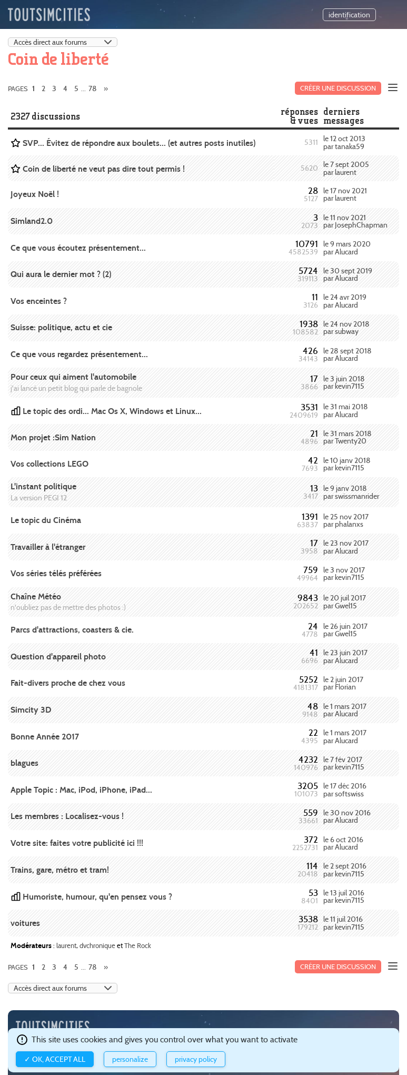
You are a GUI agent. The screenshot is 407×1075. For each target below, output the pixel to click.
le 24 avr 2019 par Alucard (344, 300)
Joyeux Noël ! (35, 194)
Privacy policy (196, 1059)
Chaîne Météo (36, 596)
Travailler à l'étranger (48, 547)
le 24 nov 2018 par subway (346, 327)
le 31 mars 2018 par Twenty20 (347, 437)
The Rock (137, 945)
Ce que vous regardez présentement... (79, 354)
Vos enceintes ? (39, 301)
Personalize (130, 1059)
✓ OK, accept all (54, 1059)
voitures (25, 923)
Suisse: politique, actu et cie (61, 327)
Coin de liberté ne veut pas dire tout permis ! (104, 169)
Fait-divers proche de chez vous (68, 683)
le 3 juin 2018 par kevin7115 (344, 382)
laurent (66, 945)
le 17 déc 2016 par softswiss (344, 789)
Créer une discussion (338, 88)
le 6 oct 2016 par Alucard (343, 843)
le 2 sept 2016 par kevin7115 (344, 869)
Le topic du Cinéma (46, 520)
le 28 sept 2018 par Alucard (347, 354)
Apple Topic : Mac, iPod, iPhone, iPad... (81, 790)
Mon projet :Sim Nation (53, 437)
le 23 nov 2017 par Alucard (346, 546)
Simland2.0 (32, 221)
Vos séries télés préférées (56, 573)
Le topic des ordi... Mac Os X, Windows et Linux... (112, 411)
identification (349, 14)
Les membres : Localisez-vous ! (67, 816)
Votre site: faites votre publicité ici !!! (77, 843)
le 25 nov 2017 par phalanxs (346, 520)
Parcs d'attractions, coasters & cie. (72, 630)
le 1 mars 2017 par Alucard (344, 710)
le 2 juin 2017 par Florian (343, 683)
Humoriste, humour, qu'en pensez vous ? (97, 897)
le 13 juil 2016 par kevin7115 (343, 896)
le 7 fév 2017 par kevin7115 (343, 763)
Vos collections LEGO (49, 464)
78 (92, 88)
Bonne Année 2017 (45, 737)
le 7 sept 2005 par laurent (346, 168)
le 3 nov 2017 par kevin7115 (344, 573)
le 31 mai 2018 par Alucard (345, 410)
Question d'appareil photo (58, 657)
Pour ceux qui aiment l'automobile (73, 377)
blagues (24, 763)
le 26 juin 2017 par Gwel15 (345, 630)
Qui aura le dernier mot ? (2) (61, 274)
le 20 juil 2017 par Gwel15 (344, 601)
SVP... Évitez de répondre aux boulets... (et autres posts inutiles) (139, 143)
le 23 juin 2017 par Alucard (345, 656)
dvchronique (97, 945)
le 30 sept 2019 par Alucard (347, 274)
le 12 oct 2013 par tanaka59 (344, 142)
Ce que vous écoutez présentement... (78, 248)
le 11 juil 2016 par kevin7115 (343, 922)
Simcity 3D (31, 710)
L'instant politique (43, 486)
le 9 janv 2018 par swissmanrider (351, 492)
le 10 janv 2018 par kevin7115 (347, 464)
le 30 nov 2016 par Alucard (347, 816)
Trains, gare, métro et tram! (60, 870)
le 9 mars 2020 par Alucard (347, 247)
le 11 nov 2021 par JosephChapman (355, 221)
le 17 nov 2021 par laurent (345, 194)
